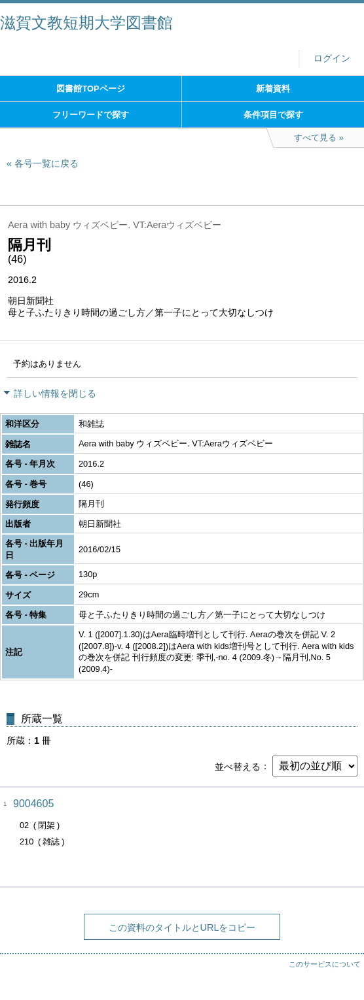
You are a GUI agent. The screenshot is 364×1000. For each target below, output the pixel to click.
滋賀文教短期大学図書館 (86, 22)
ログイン (332, 58)
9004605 (33, 803)
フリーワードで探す (90, 115)
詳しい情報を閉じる (55, 393)
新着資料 (273, 88)
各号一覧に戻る (46, 163)
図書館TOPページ (90, 88)
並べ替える (238, 766)
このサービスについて (325, 964)
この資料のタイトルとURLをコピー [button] (182, 927)
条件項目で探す (273, 115)
